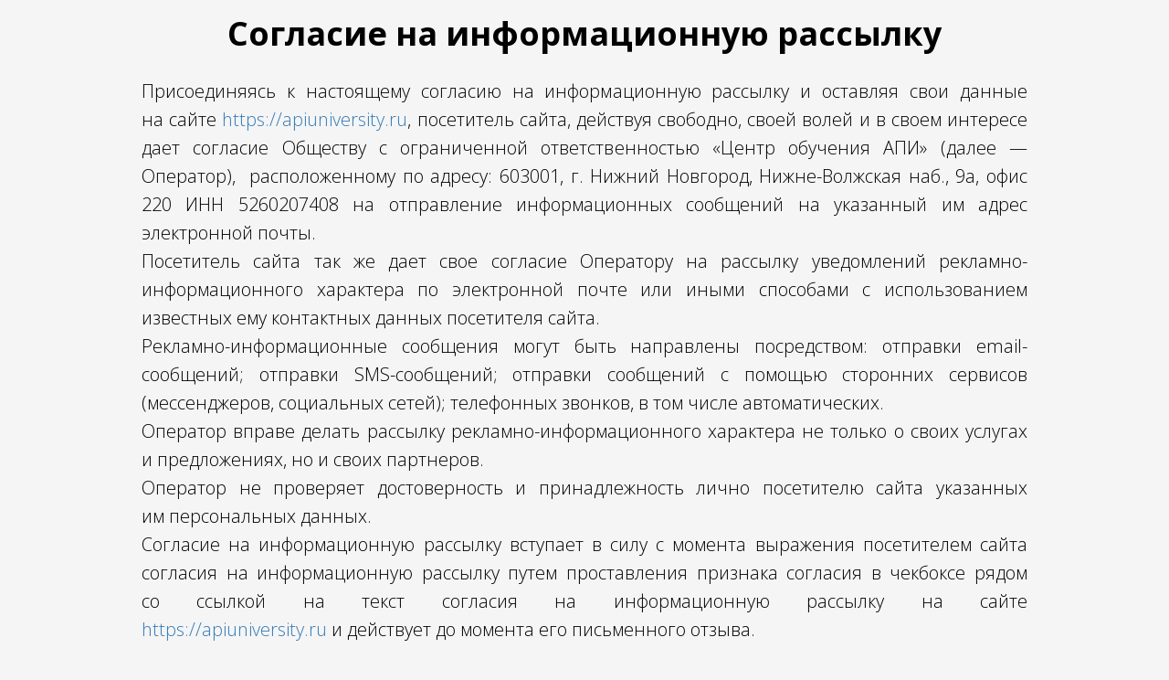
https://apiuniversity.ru (314, 119)
